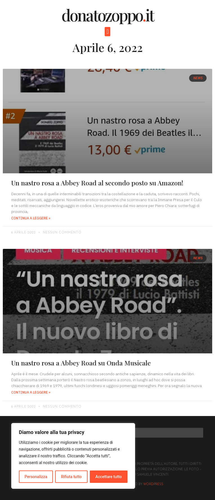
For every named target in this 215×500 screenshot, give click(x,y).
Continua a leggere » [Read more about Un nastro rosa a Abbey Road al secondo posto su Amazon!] (30, 218)
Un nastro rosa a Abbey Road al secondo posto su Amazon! (97, 182)
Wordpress (153, 484)
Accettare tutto (108, 476)
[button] (107, 31)
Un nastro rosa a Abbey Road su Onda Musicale (81, 362)
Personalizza (35, 476)
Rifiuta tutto (71, 476)
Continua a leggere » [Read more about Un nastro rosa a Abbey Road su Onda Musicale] (30, 392)
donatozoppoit (107, 14)
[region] (73, 456)
